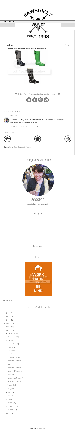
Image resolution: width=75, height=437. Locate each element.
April (10, 399)
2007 (7, 414)
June (9, 392)
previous (65, 45)
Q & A (10, 364)
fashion (40, 94)
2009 (7, 327)
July (9, 389)
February (11, 406)
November (11, 337)
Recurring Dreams (14, 357)
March (10, 403)
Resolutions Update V (15, 378)
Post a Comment (10, 132)
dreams (33, 94)
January (10, 410)
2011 (7, 320)
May (9, 396)
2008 (7, 330)
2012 (7, 317)
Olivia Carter (15, 116)
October (11, 340)
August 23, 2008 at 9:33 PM (24, 126)
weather (46, 94)
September (11, 344)
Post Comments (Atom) (23, 147)
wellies (53, 94)
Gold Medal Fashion (15, 371)
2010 (7, 323)
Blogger (42, 429)
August (10, 347)
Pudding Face (12, 354)
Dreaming (11, 375)
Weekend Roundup (14, 361)
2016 (7, 313)
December (11, 333)
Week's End (12, 385)
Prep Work (11, 350)
